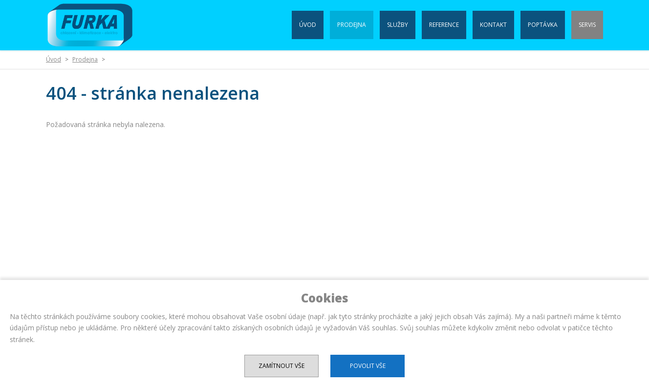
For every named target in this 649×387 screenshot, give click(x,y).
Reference (444, 25)
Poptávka (543, 25)
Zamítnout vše (281, 366)
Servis (587, 25)
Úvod (307, 25)
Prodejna (351, 25)
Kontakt (493, 25)
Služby (397, 25)
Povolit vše (368, 366)
